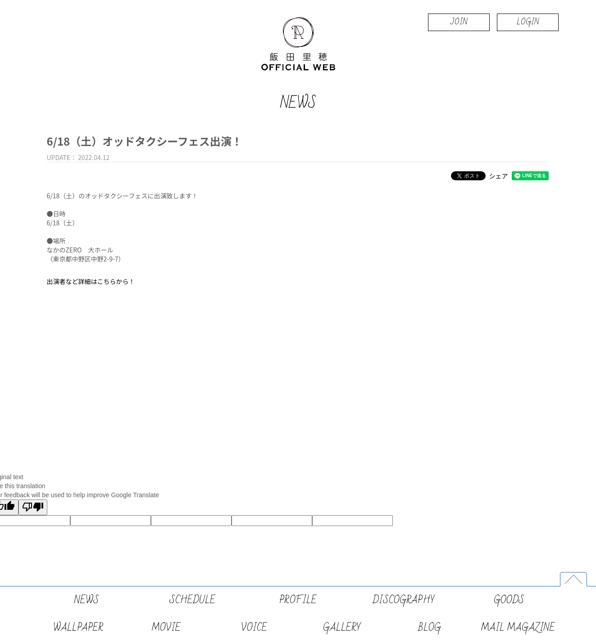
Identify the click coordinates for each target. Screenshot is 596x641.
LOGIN (528, 22)
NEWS (86, 600)
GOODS (509, 600)
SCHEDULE (192, 600)
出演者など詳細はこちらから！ (91, 281)
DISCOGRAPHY (404, 600)
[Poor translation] (32, 507)
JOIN (458, 22)
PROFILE (298, 600)
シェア (498, 175)
